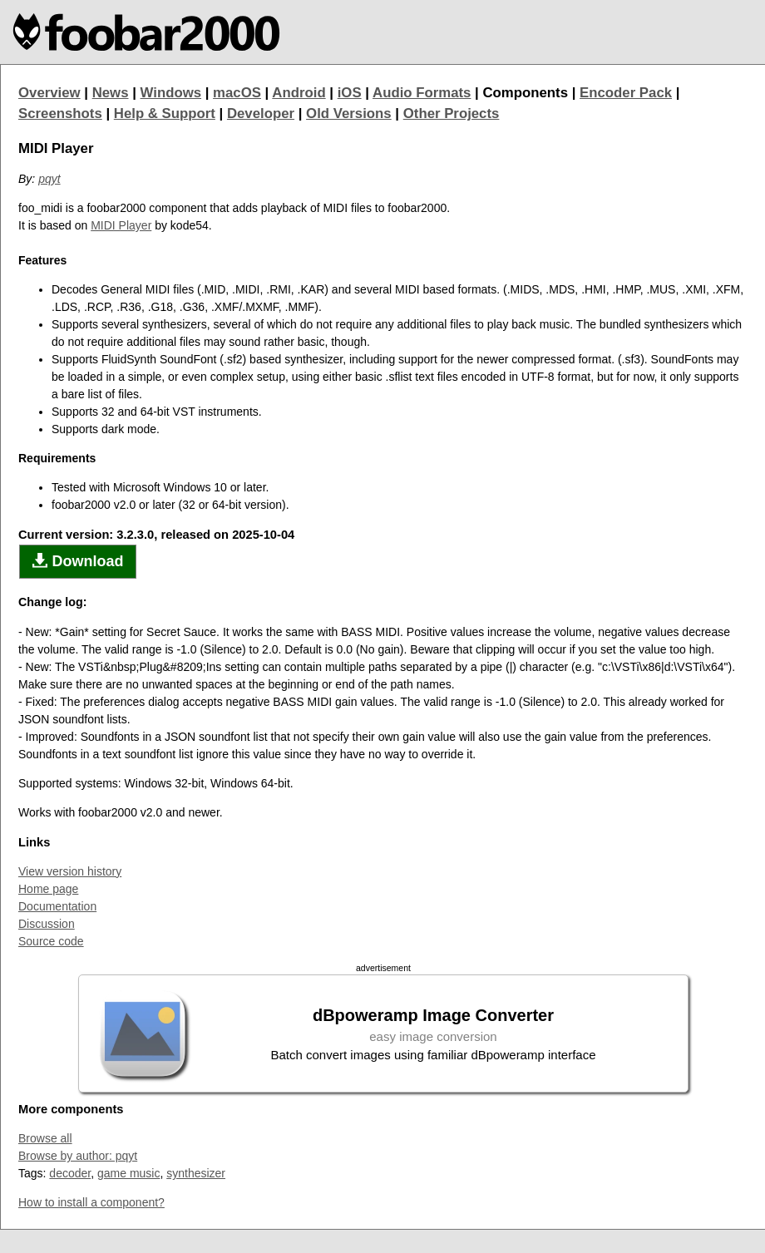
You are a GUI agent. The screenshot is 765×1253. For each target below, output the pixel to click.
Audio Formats (422, 93)
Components (525, 93)
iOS (350, 93)
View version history (69, 871)
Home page (48, 888)
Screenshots (60, 113)
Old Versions (349, 113)
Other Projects (451, 113)
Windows (171, 93)
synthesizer (195, 1173)
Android (298, 93)
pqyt (49, 178)
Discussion (46, 923)
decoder (70, 1173)
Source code (51, 941)
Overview (49, 93)
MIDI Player (121, 225)
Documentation (57, 906)
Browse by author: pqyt (77, 1155)
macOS (237, 93)
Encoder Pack (626, 93)
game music (128, 1173)
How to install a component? (91, 1202)
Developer (260, 113)
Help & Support (164, 113)
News (110, 93)
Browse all (45, 1138)
